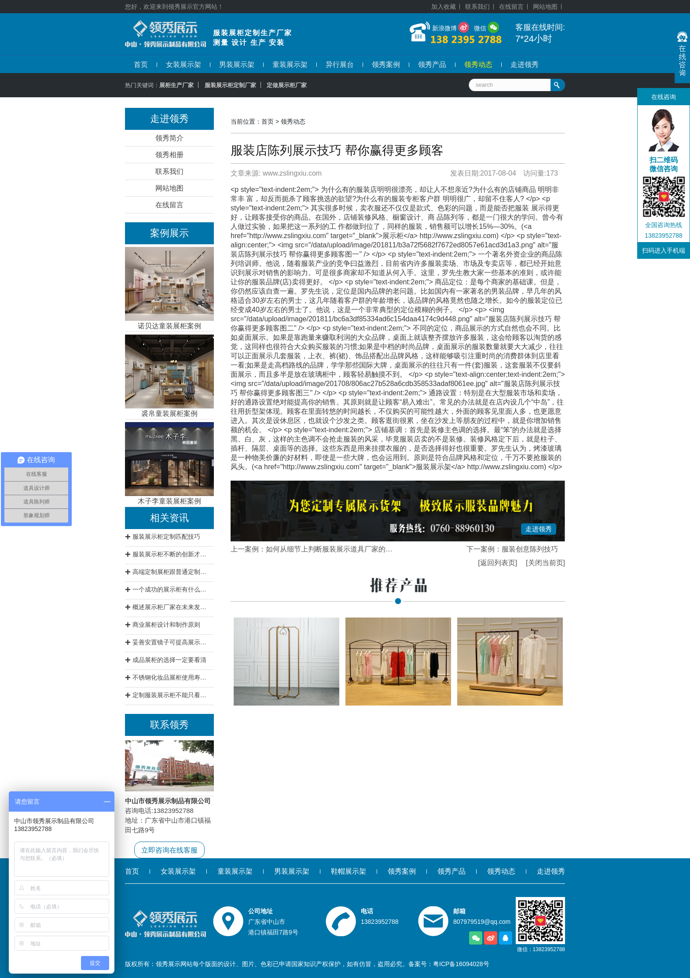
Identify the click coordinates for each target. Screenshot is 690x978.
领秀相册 (169, 154)
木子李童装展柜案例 (169, 501)
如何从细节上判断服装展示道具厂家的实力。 (336, 549)
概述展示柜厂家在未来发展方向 (172, 606)
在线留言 (511, 6)
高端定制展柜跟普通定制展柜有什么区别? (172, 571)
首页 (141, 64)
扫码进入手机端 (663, 250)
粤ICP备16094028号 (461, 963)
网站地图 (545, 6)
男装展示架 (236, 64)
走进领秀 (524, 64)
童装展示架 (290, 64)
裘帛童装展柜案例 (169, 413)
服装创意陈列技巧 (530, 549)
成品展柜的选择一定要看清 (169, 659)
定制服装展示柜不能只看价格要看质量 (172, 695)
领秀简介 (169, 138)
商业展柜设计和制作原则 (166, 624)
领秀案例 (386, 64)
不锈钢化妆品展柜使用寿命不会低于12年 (172, 677)
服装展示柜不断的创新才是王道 (172, 554)
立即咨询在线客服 (169, 850)
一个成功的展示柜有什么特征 (172, 589)
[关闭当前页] (545, 562)
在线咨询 (663, 96)
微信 (480, 28)
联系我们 (477, 6)
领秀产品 (432, 64)
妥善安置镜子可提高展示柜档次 (172, 642)
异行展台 (340, 64)
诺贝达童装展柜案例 (169, 326)
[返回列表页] (497, 562)
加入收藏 (443, 6)
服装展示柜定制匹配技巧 (166, 536)
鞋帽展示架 (348, 871)
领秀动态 (478, 64)
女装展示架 (183, 64)
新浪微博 (444, 28)
